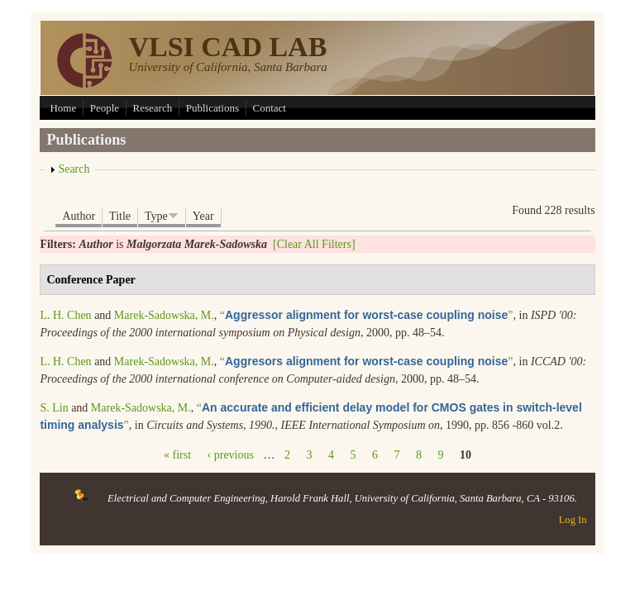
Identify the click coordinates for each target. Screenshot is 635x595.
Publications (212, 108)
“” (366, 315)
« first (177, 455)
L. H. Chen (65, 315)
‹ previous (231, 455)
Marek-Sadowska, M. (164, 315)
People (104, 108)
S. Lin (54, 408)
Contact (269, 108)
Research (153, 108)
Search (73, 169)
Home (63, 108)
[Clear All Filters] (314, 244)
